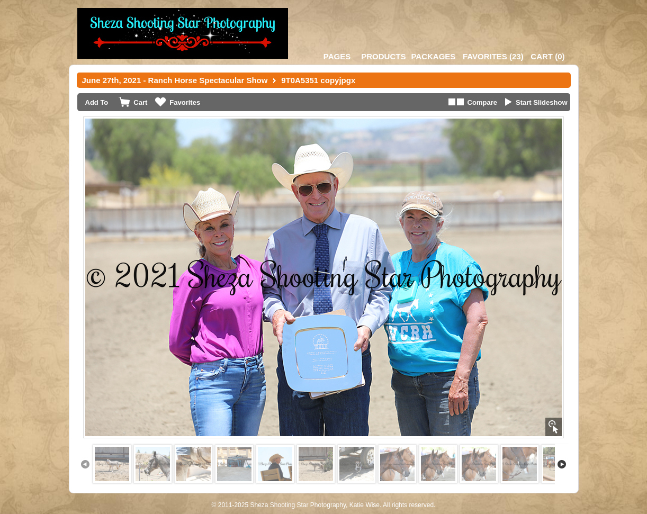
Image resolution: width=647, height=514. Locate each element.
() (493, 56)
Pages (337, 56)
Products (383, 56)
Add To (97, 102)
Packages (433, 56)
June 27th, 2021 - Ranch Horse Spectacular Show (175, 80)
